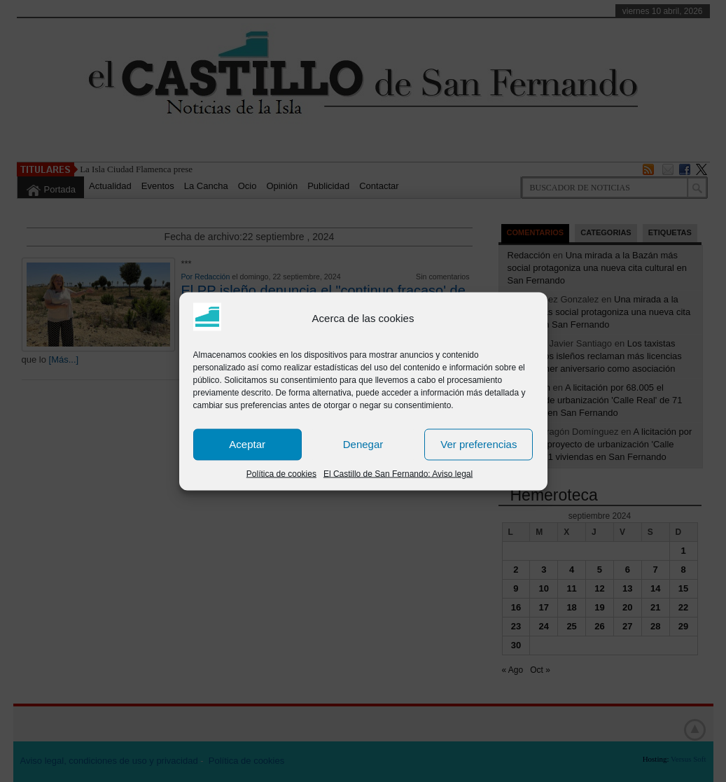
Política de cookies (281, 473)
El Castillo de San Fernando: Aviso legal (398, 473)
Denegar (363, 444)
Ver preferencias (478, 444)
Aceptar (247, 444)
